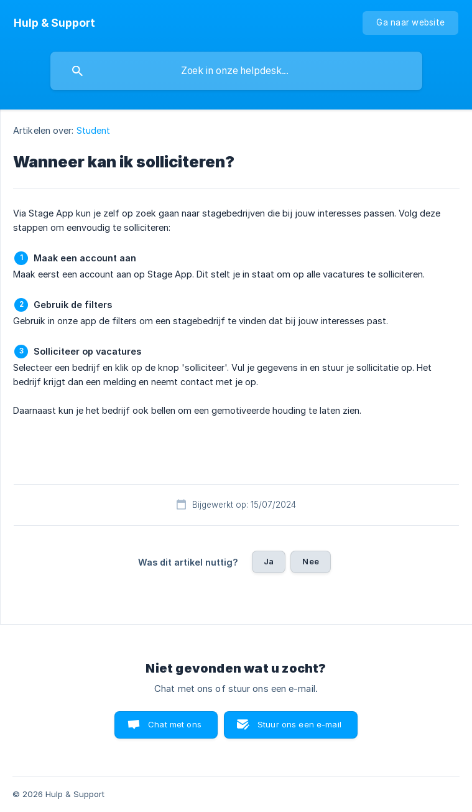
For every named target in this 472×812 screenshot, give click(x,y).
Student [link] (93, 130)
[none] (54, 23)
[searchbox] (236, 71)
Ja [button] (269, 561)
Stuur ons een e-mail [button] (299, 724)
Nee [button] (310, 561)
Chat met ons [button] (174, 724)
